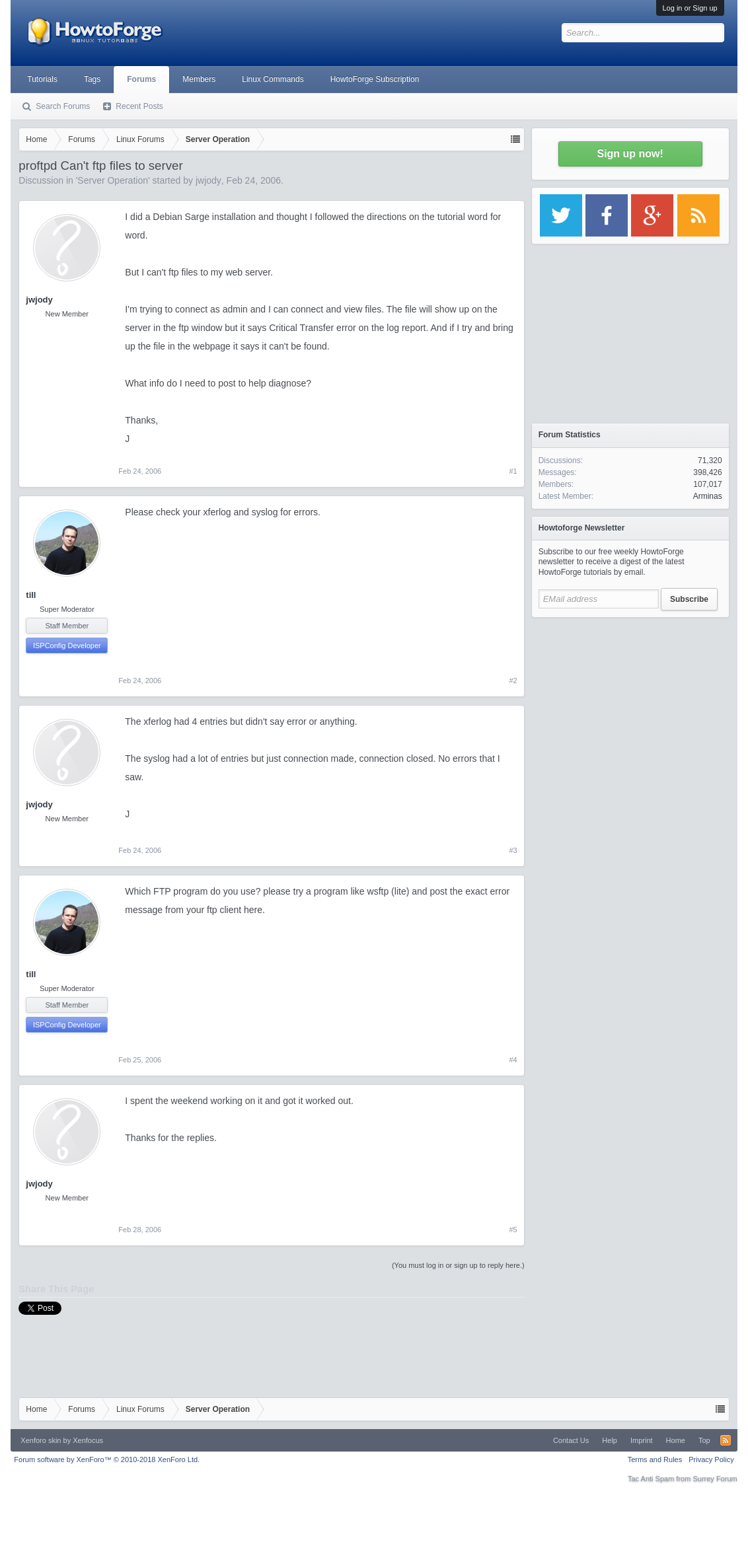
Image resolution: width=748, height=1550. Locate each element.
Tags (92, 79)
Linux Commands (272, 79)
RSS (725, 1440)
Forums (141, 79)
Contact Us (571, 1440)
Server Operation (112, 180)
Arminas (707, 496)
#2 (513, 680)
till (31, 595)
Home (675, 1440)
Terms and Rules (655, 1459)
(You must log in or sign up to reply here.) (458, 1265)
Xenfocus (88, 1440)
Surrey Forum (714, 1479)
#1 (513, 471)
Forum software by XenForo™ (107, 1459)
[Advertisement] (630, 707)
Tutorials (42, 79)
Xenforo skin (40, 1440)
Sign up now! (630, 153)
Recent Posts (139, 106)
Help (609, 1440)
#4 (513, 1060)
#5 (513, 1230)
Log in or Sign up (690, 8)
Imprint (641, 1440)
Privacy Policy (711, 1459)
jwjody (208, 180)
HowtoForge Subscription (375, 79)
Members (198, 79)
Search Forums (63, 106)
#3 (513, 850)
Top (704, 1440)
